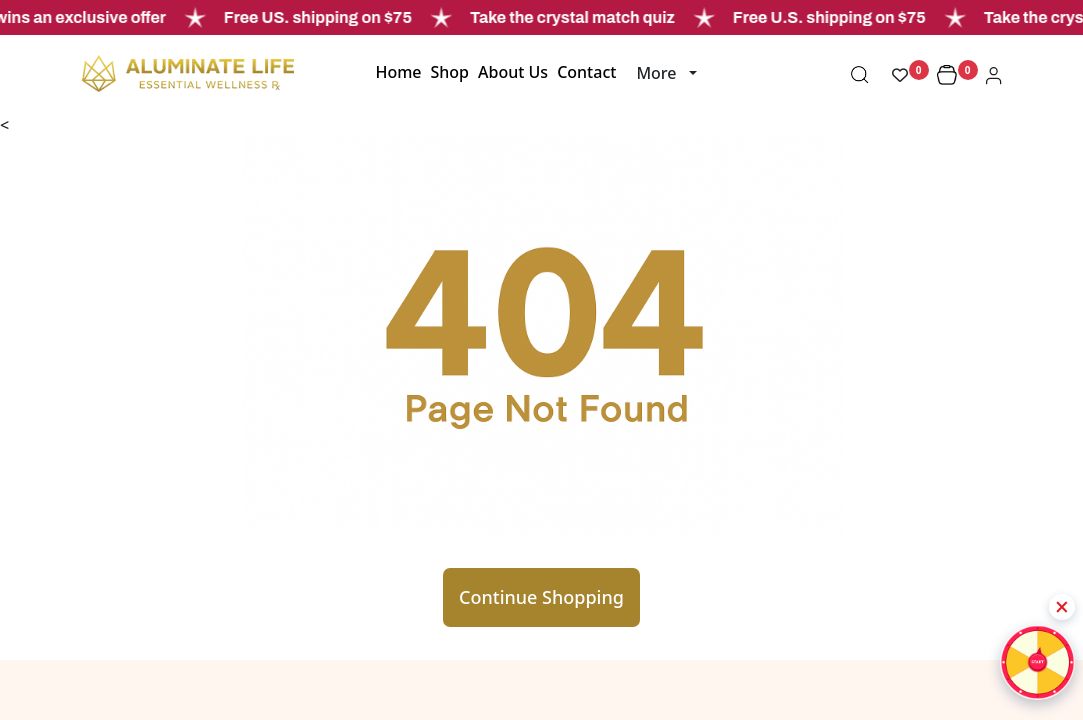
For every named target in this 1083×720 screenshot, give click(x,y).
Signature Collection (694, 696)
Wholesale (346, 696)
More (656, 73)
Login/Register (517, 696)
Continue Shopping (541, 482)
